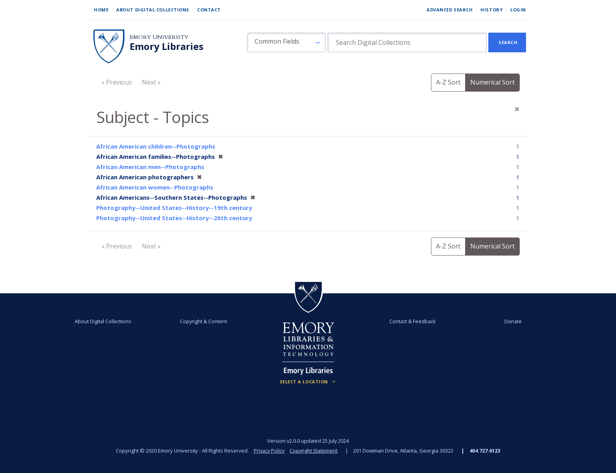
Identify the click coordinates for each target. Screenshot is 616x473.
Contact (209, 10)
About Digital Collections (152, 10)
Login (518, 10)
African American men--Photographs (150, 167)
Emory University (159, 37)
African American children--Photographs (155, 146)
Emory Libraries (167, 46)
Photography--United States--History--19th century (174, 208)
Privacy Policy (269, 450)
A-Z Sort (448, 82)
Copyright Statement (314, 450)
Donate (510, 321)
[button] (286, 42)
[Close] (517, 109)
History (491, 10)
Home (101, 10)
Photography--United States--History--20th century (174, 218)
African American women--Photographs (154, 187)
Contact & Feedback (411, 321)
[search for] (407, 42)
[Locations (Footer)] (308, 381)
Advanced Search (450, 10)
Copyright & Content (204, 321)
